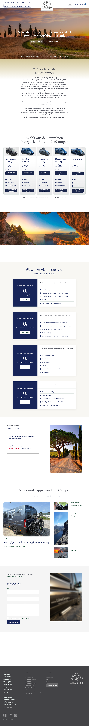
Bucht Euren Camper (30, 687)
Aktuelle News (6, 538)
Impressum (49, 675)
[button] (10, 2)
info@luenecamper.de (8, 709)
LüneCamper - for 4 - (30, 681)
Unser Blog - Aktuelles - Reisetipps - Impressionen (33, 692)
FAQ (47, 679)
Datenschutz (49, 677)
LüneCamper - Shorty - (30, 677)
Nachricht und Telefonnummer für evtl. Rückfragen (19, 603)
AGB (47, 681)
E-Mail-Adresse (11, 596)
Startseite (27, 675)
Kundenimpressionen (75, 502)
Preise (18, 2)
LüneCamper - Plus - (30, 685)
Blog (29, 2)
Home (70, 4)
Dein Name (9, 588)
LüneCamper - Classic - (30, 679)
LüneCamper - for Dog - (30, 683)
